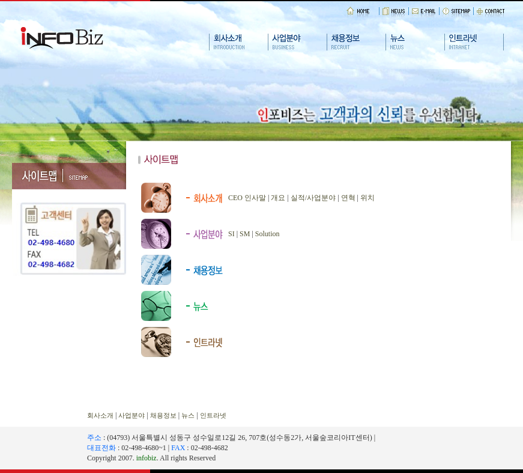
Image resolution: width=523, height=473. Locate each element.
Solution (267, 234)
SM (245, 234)
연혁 (348, 198)
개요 (278, 198)
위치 (367, 198)
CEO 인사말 (247, 198)
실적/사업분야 (313, 198)
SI (231, 234)
